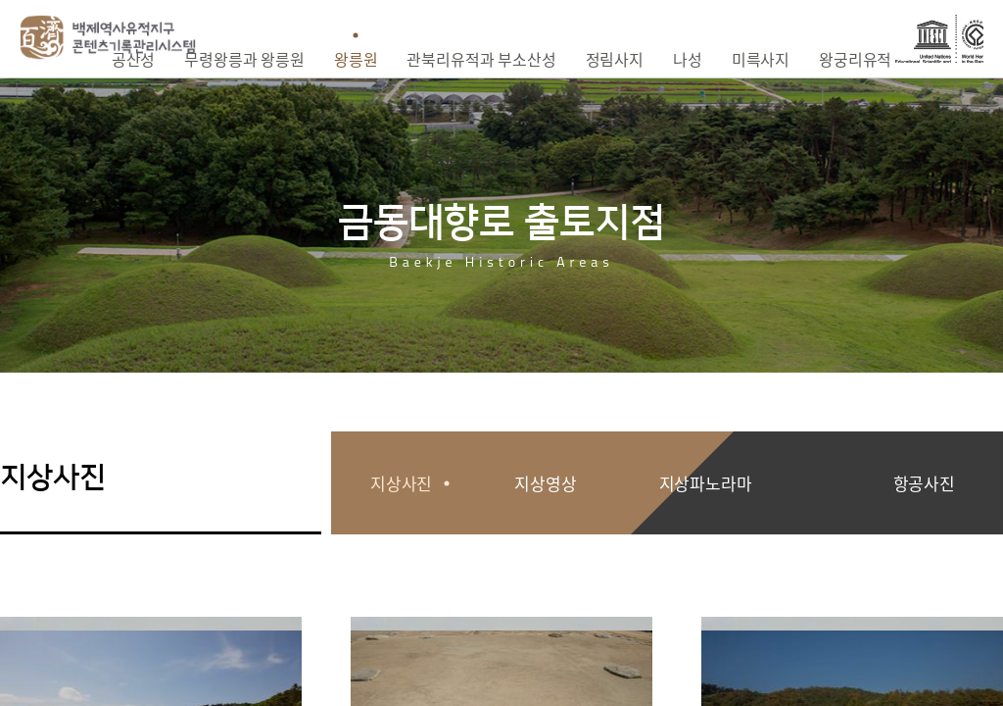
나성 (687, 59)
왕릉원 (356, 59)
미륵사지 (760, 59)
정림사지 (615, 59)
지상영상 (545, 483)
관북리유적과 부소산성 (480, 59)
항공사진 (924, 483)
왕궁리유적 (855, 59)
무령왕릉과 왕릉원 (244, 59)
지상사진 (401, 483)
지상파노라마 (705, 483)
